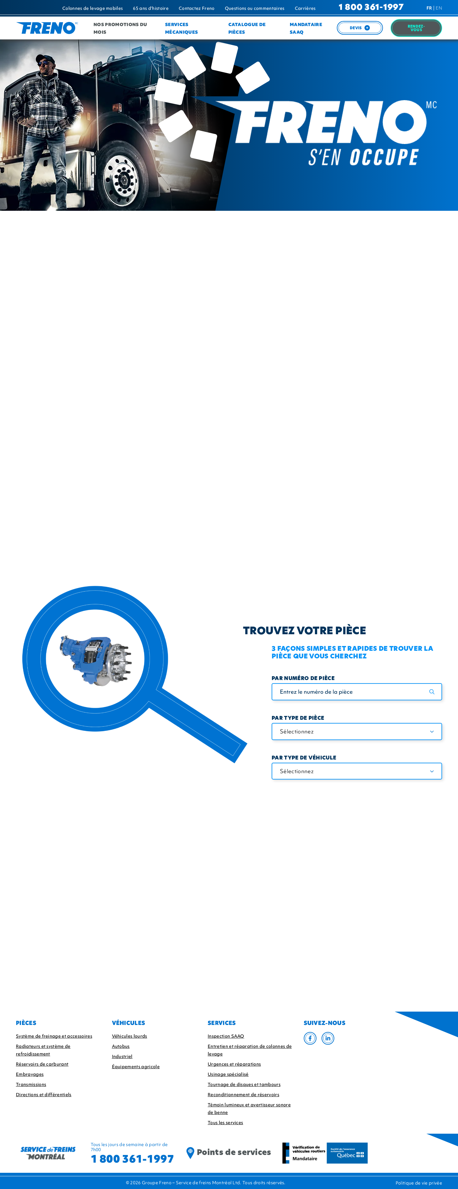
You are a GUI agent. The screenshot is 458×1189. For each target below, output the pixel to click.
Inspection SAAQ (226, 1036)
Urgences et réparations (234, 1064)
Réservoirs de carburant (42, 1064)
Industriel (122, 1056)
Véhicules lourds (129, 1036)
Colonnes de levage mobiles (92, 8)
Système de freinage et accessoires (54, 1036)
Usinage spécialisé (228, 1074)
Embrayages (30, 1074)
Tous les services (225, 1122)
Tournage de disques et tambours (244, 1084)
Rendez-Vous (416, 28)
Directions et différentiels (44, 1094)
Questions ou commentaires (255, 8)
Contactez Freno (197, 8)
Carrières (305, 8)
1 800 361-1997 (371, 8)
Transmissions (31, 1084)
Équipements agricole (136, 1066)
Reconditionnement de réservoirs (243, 1094)
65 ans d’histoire (150, 8)
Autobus (121, 1046)
